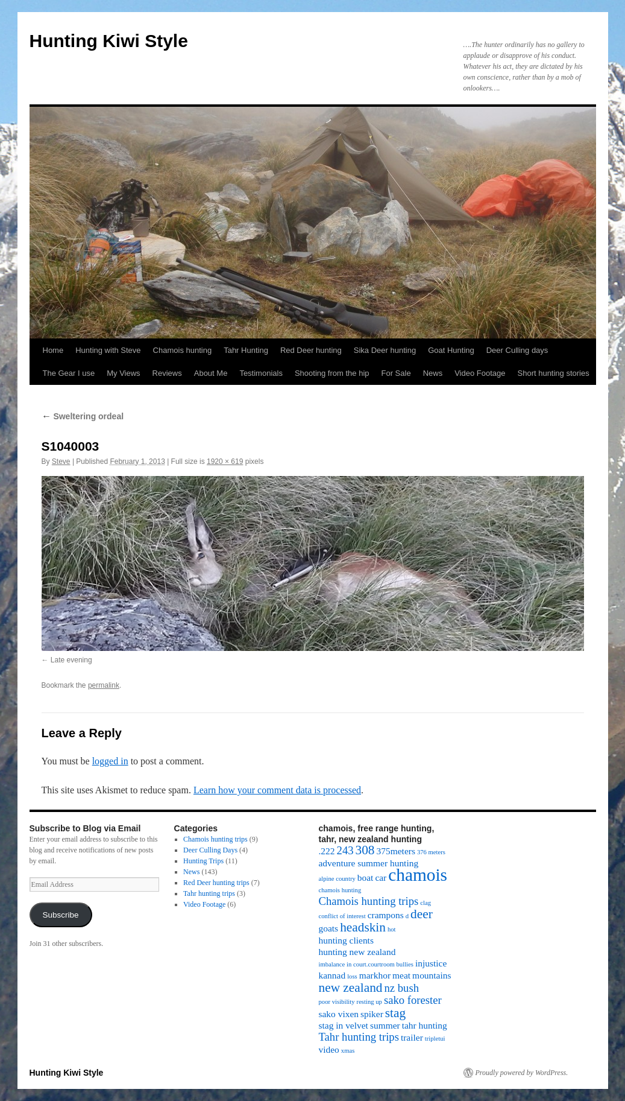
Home (53, 350)
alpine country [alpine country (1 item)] (337, 878)
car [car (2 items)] (380, 877)
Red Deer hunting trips (216, 882)
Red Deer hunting (311, 350)
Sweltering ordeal (83, 416)
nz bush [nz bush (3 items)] (402, 988)
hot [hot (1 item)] (392, 929)
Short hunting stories (553, 373)
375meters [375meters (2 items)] (396, 851)
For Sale (396, 373)
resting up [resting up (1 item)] (369, 1001)
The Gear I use (69, 373)
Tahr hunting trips (209, 893)
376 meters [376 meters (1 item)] (431, 852)
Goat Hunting (451, 350)
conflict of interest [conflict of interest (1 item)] (342, 916)
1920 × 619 (225, 461)
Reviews (167, 373)
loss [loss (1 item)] (352, 976)
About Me (211, 373)
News (433, 373)
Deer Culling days (517, 350)
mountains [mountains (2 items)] (431, 975)
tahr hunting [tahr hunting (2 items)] (424, 1025)
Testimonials (261, 373)
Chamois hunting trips (215, 839)
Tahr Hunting (246, 350)
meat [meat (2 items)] (401, 975)
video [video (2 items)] (329, 1049)
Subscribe (60, 914)
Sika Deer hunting (385, 350)
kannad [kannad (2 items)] (332, 975)
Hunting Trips (203, 861)
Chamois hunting (182, 350)
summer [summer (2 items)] (385, 1025)
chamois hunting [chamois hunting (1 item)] (340, 890)
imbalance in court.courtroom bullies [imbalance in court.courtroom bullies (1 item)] (366, 964)
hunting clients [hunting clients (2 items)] (346, 940)
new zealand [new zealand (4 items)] (351, 987)
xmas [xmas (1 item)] (348, 1050)
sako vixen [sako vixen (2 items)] (339, 1014)
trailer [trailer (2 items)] (412, 1037)
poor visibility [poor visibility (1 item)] (337, 1001)
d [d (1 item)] (407, 916)
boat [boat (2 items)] (365, 877)
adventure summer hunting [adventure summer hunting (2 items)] (369, 863)
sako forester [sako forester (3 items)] (413, 1000)
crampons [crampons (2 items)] (386, 915)
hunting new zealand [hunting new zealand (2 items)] (357, 952)
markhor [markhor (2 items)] (375, 975)
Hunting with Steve (107, 350)
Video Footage (479, 373)
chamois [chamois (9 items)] (417, 874)
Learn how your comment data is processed (277, 790)
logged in (110, 761)
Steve (61, 461)
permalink (103, 685)
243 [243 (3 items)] (345, 850)
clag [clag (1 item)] (425, 903)
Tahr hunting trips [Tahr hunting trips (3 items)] (359, 1036)
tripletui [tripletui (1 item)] (435, 1038)
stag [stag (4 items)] (395, 1013)
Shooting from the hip (332, 373)
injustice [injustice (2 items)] (431, 963)
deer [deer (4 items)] (421, 914)
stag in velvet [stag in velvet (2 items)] (343, 1025)
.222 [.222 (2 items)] (327, 851)
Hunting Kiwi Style (109, 41)
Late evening (71, 660)
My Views (123, 373)
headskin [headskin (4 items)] (363, 927)
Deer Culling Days (210, 850)
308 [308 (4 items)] (365, 850)
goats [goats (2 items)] (329, 928)
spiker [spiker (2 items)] (371, 1014)
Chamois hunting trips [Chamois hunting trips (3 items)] (369, 901)
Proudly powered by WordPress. (522, 1072)
